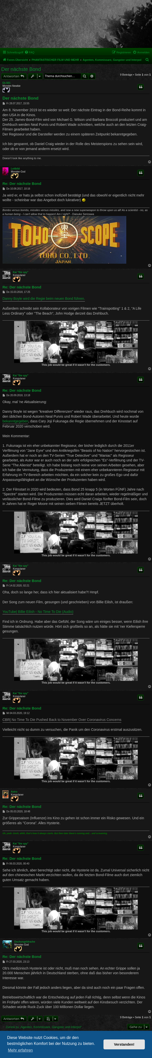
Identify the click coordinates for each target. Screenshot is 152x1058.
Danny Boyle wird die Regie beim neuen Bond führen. (43, 299)
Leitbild (15, 168)
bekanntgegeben (15, 421)
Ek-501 (6, 83)
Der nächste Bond (21, 69)
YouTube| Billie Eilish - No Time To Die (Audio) (37, 612)
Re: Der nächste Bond (21, 183)
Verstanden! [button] (124, 1044)
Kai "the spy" (20, 272)
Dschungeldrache (24, 941)
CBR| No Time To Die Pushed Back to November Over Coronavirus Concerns (61, 720)
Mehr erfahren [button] (20, 1050)
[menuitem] (29, 52)
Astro (14, 791)
